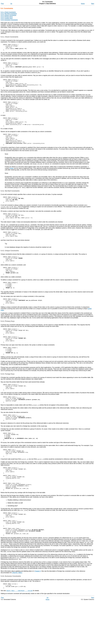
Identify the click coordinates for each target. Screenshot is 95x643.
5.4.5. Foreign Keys (7, 18)
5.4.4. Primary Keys (7, 16)
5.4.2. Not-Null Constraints (9, 13)
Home (83, 3)
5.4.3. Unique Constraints (8, 15)
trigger (11, 179)
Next (92, 3)
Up (11, 3)
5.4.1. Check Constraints (8, 12)
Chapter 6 (38, 612)
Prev (2, 3)
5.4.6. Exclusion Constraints (9, 20)
